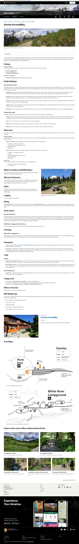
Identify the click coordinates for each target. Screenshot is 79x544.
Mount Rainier (9, 13)
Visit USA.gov (30, 541)
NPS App (7, 296)
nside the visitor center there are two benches (19, 104)
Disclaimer (42, 537)
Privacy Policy (7, 537)
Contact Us (6, 494)
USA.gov (60, 536)
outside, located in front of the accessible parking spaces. (62, 109)
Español (42, 490)
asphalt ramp (18, 114)
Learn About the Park (14, 17)
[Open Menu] (72, 3)
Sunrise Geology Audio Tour (35, 282)
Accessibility (6, 536)
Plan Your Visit (7, 16)
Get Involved (22, 16)
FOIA (5, 539)
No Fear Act (42, 536)
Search (66, 2)
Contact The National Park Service (29, 537)
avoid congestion (28, 250)
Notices (23, 536)
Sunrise (14, 59)
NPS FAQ (24, 539)
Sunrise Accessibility (49, 317)
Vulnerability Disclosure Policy (46, 539)
